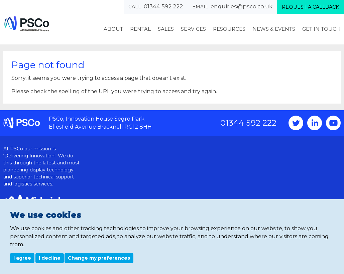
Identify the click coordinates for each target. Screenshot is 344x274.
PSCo (26, 23)
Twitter (296, 123)
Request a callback (310, 7)
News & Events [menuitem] (273, 29)
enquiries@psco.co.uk (241, 6)
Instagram (314, 123)
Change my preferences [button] (99, 258)
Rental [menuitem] (140, 29)
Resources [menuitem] (229, 29)
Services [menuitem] (193, 29)
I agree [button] (22, 258)
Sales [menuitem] (166, 29)
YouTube (333, 123)
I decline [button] (50, 258)
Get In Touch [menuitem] (321, 29)
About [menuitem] (113, 29)
